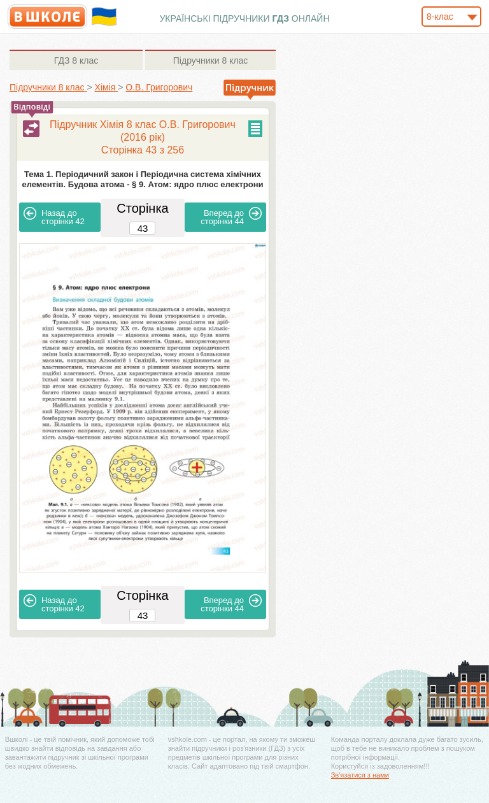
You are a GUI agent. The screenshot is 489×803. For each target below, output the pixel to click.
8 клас (76, 60)
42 (54, 216)
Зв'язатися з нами (360, 775)
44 (231, 216)
